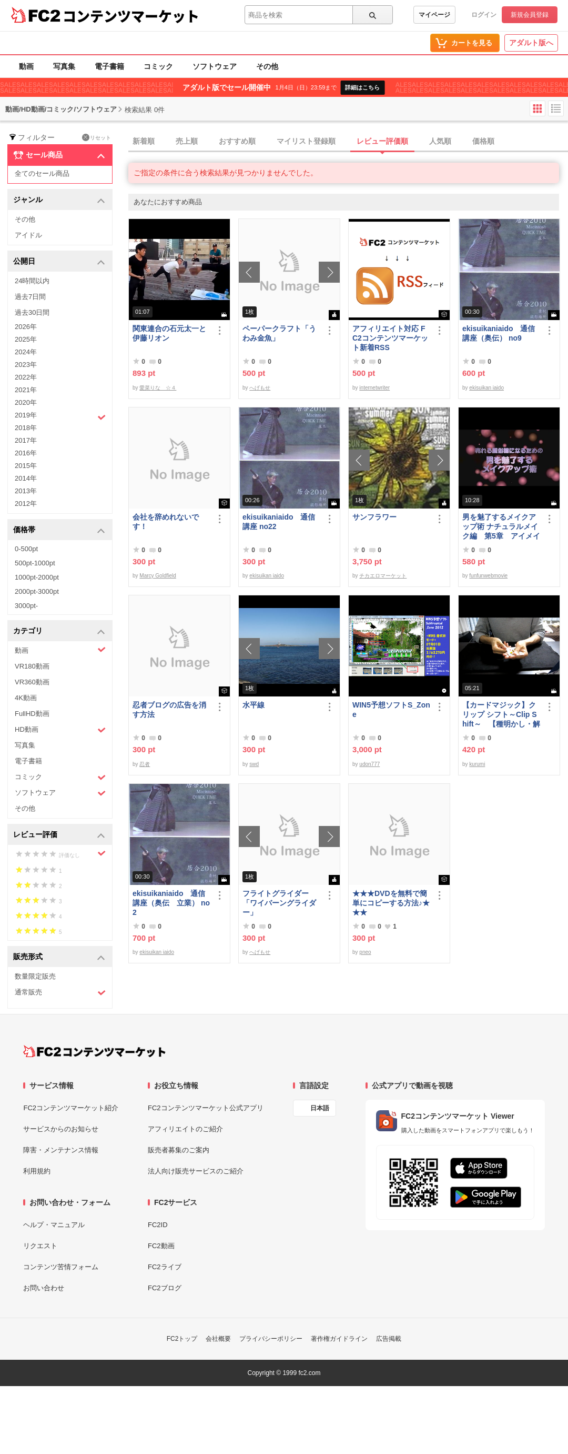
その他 (267, 66)
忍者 (144, 764)
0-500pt (26, 549)
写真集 (64, 66)
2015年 (26, 466)
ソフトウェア (214, 66)
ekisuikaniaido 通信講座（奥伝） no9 (498, 333)
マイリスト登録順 (306, 141)
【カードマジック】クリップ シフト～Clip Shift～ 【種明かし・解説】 (501, 715)
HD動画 (60, 729)
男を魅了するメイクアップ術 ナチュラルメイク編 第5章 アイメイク (501, 527)
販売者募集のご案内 (178, 1150)
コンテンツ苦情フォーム (60, 1267)
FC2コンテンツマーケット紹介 (70, 1108)
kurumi (477, 764)
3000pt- (26, 606)
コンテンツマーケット (131, 16)
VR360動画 (32, 682)
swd (254, 764)
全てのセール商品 (42, 173)
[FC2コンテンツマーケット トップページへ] (94, 1051)
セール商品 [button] (59, 155)
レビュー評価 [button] (59, 835)
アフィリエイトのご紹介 (185, 1129)
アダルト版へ (531, 42)
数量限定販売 (35, 976)
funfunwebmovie (488, 576)
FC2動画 (161, 1246)
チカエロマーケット (383, 576)
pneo (365, 952)
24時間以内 (32, 281)
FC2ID (158, 1225)
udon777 (369, 764)
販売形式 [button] (59, 957)
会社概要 (218, 1338)
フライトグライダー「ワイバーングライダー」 (279, 903)
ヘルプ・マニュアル (54, 1225)
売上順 (187, 141)
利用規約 (36, 1171)
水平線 (253, 705)
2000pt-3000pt (37, 591)
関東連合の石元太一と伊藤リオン (169, 333)
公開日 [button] (59, 262)
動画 (26, 66)
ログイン (483, 14)
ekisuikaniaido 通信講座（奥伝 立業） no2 (171, 903)
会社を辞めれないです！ (166, 522)
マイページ (434, 14)
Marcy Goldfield (157, 576)
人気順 (440, 141)
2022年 (26, 377)
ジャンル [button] (59, 200)
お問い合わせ (43, 1288)
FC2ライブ (164, 1267)
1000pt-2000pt (37, 577)
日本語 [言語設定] (319, 1108)
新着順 (144, 141)
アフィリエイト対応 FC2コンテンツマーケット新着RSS (390, 338)
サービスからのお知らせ (60, 1129)
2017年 (26, 440)
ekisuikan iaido (486, 388)
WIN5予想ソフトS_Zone (391, 710)
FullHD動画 (32, 714)
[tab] (348, 141)
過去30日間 (32, 312)
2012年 (26, 503)
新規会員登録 (530, 14)
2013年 (26, 491)
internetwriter (374, 388)
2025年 (26, 339)
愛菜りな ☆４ (157, 388)
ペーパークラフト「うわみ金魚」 (279, 333)
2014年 (26, 478)
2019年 (60, 416)
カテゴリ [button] (59, 631)
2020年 (26, 402)
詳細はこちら (362, 87)
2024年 (26, 352)
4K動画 (26, 698)
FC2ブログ (164, 1288)
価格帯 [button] (59, 530)
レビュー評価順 (382, 141)
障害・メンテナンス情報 (60, 1150)
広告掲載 (388, 1338)
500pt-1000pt (35, 563)
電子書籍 (109, 66)
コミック (158, 66)
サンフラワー (374, 517)
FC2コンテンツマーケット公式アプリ (205, 1108)
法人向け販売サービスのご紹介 (196, 1171)
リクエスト (40, 1246)
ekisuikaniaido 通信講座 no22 (278, 522)
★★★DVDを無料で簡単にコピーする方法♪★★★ (391, 903)
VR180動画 (32, 666)
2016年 (26, 453)
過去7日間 (30, 297)
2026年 (26, 327)
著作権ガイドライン (339, 1338)
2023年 (26, 365)
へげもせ (259, 388)
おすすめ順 (237, 141)
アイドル (28, 235)
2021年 (26, 390)
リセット (96, 137)
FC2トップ (182, 1338)
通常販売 (60, 992)
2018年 (26, 428)
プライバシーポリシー (270, 1338)
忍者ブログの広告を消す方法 (169, 710)
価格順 (483, 141)
